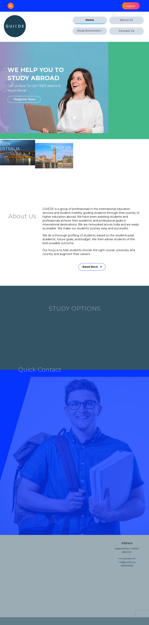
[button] (74, 117)
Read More (92, 278)
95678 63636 (127, 565)
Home (90, 19)
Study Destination (89, 30)
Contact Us (126, 30)
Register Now (24, 99)
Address (127, 543)
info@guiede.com (127, 562)
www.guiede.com (127, 558)
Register (130, 5)
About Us (126, 19)
